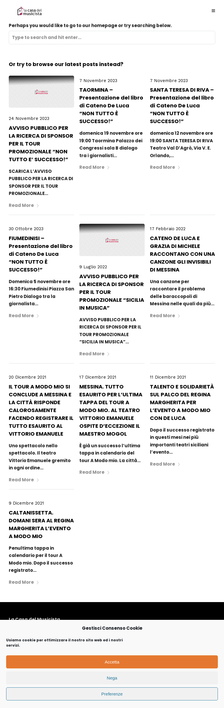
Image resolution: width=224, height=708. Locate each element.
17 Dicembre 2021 (97, 377)
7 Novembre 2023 (98, 80)
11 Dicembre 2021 (168, 377)
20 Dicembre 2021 (27, 377)
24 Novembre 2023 (29, 118)
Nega (112, 677)
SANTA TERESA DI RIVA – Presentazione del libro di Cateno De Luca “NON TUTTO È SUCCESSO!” (182, 105)
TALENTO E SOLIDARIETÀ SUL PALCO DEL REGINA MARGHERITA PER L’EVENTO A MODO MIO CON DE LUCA (182, 402)
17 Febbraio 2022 (168, 228)
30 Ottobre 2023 (26, 228)
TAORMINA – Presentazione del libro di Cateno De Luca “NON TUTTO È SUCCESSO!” (111, 105)
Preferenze (112, 693)
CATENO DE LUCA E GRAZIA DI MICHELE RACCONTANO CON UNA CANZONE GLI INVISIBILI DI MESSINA (182, 254)
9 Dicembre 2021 (26, 503)
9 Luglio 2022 (93, 266)
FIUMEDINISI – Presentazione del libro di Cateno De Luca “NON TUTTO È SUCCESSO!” (41, 254)
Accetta (112, 661)
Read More (24, 205)
